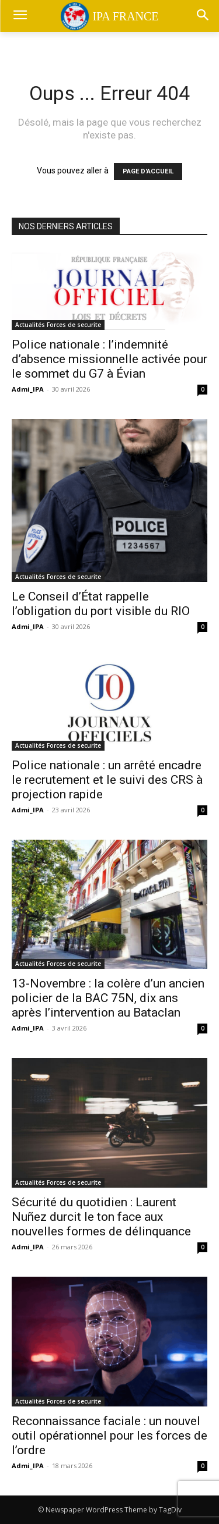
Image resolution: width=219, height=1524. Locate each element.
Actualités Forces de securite (58, 325)
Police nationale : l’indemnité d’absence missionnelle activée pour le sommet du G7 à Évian (109, 359)
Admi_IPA (28, 389)
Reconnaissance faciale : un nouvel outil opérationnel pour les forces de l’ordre (109, 1435)
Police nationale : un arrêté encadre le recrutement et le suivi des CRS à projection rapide (107, 779)
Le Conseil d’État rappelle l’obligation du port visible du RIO (101, 603)
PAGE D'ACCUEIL (148, 171)
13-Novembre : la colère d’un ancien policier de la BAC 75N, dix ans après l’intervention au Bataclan (108, 997)
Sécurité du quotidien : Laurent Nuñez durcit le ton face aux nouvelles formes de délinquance (101, 1216)
